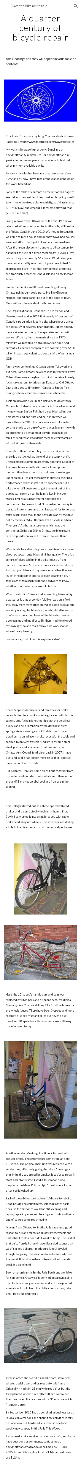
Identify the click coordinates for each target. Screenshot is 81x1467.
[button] (5, 6)
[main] (40, 28)
